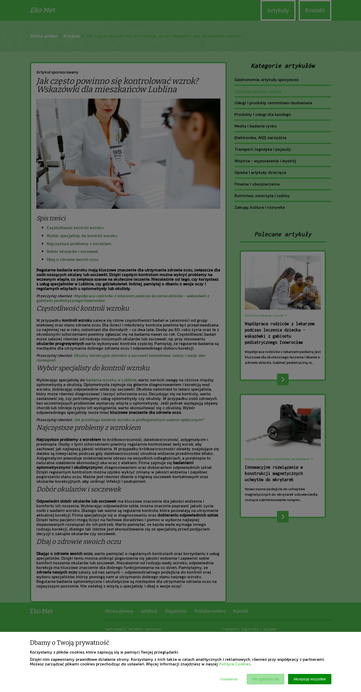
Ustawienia (229, 679)
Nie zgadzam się (265, 679)
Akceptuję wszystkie (309, 679)
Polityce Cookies (234, 664)
